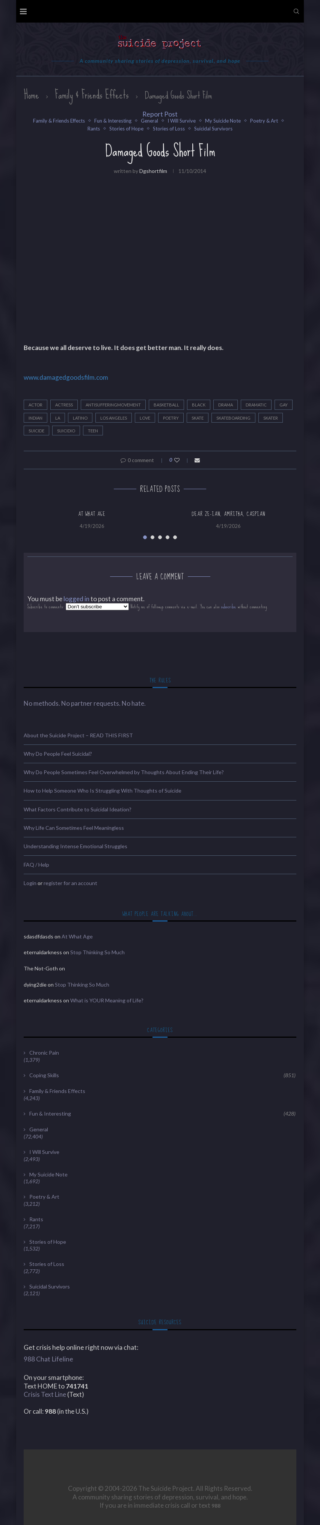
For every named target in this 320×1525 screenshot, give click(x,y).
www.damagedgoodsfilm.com (66, 377)
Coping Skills (162, 1075)
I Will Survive (182, 121)
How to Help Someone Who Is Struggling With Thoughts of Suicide (102, 790)
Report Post (160, 114)
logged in (76, 599)
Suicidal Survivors (213, 129)
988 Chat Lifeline (48, 1359)
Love (145, 417)
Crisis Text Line (45, 1394)
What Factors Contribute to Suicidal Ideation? (77, 809)
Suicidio (66, 430)
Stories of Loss (169, 129)
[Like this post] (182, 460)
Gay (283, 404)
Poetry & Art (264, 121)
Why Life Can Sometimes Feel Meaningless (74, 828)
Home (31, 94)
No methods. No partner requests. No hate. (85, 703)
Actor (35, 404)
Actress (64, 404)
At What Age (92, 514)
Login (30, 883)
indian (35, 417)
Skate (198, 417)
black (198, 404)
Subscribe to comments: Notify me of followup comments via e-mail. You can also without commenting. (148, 606)
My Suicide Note (223, 121)
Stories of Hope (126, 129)
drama (225, 404)
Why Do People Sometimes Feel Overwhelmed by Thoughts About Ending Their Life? (124, 772)
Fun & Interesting (112, 121)
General (149, 121)
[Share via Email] (197, 460)
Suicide (36, 430)
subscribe (228, 606)
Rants (94, 129)
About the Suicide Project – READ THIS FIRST (78, 735)
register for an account (70, 883)
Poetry (171, 417)
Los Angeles (113, 417)
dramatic (256, 404)
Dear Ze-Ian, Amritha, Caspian (228, 514)
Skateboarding (233, 417)
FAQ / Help (36, 864)
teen (93, 430)
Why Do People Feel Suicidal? (58, 753)
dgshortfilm (153, 171)
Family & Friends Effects (92, 94)
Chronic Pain (44, 1052)
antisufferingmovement (113, 404)
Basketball (166, 404)
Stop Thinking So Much (97, 952)
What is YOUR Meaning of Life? (106, 1000)
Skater (270, 417)
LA (57, 417)
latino (80, 417)
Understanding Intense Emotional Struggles (75, 846)
